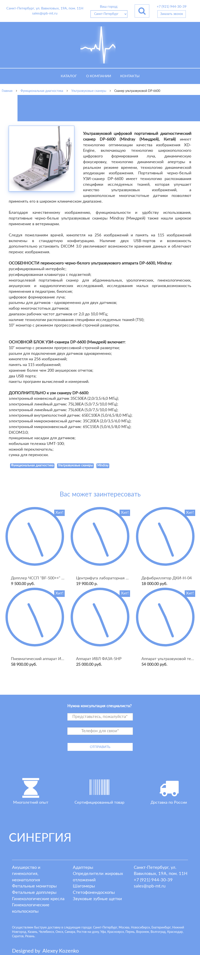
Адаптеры (83, 867)
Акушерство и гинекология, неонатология (26, 873)
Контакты (129, 76)
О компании (98, 76)
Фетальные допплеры (34, 892)
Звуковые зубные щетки (97, 899)
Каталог (69, 76)
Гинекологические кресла (38, 899)
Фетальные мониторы (34, 886)
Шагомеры (84, 886)
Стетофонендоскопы (94, 892)
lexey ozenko (60, 951)
